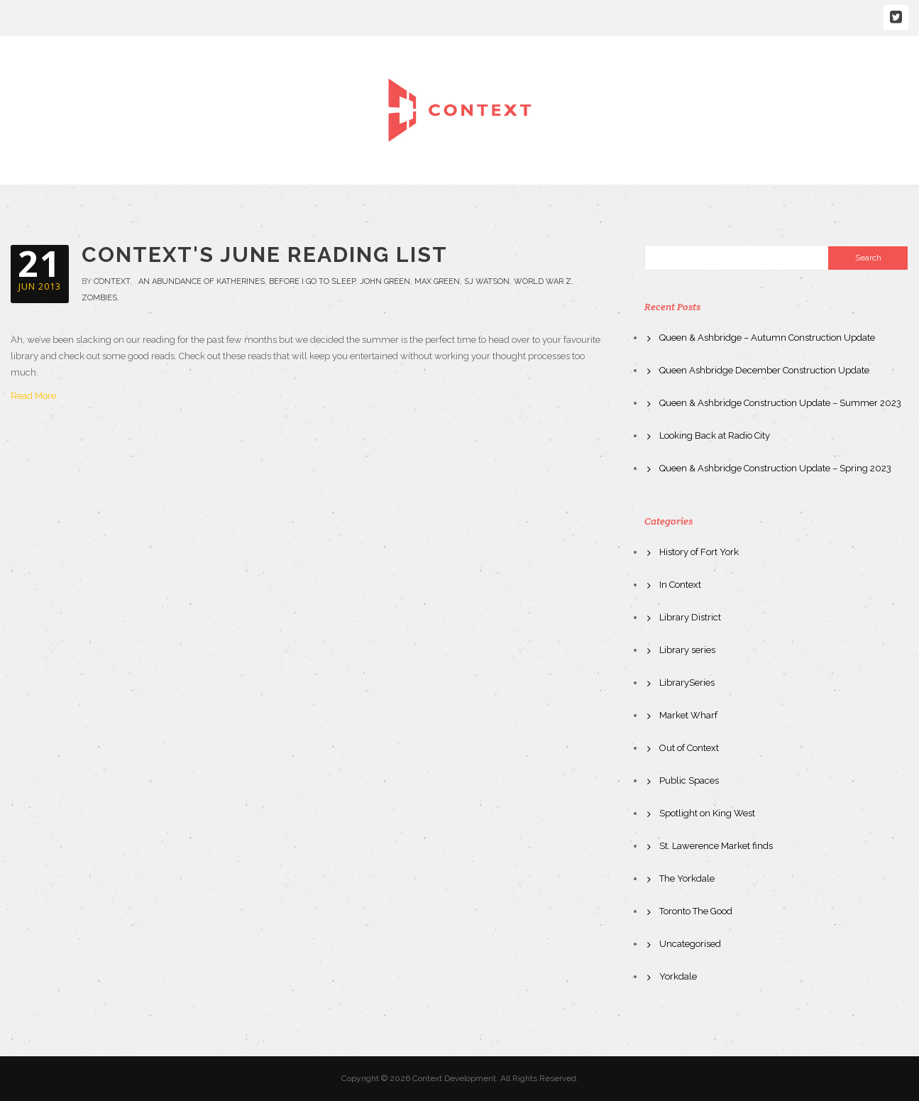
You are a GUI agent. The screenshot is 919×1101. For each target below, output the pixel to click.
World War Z (542, 281)
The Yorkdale (687, 878)
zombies (99, 297)
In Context (680, 584)
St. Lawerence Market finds (716, 845)
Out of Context (689, 748)
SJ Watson (487, 281)
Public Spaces (689, 780)
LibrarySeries (687, 682)
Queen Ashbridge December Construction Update (764, 370)
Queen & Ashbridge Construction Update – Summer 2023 (780, 403)
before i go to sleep (312, 281)
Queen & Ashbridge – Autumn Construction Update (767, 337)
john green (385, 281)
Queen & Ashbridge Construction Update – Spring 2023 (775, 468)
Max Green (437, 281)
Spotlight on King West (707, 813)
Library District (690, 617)
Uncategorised (690, 943)
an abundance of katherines (201, 281)
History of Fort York (699, 552)
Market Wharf (688, 715)
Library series (687, 650)
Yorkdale (678, 976)
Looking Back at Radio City (714, 435)
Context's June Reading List (265, 255)
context (112, 281)
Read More (33, 395)
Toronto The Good (695, 911)
